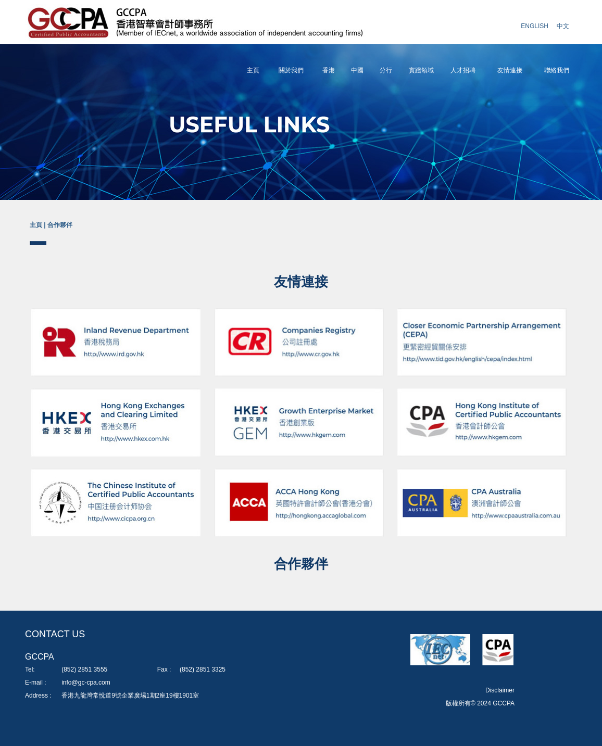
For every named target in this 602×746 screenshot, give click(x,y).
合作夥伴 (59, 225)
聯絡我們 (556, 70)
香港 (328, 70)
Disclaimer (500, 690)
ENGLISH (534, 26)
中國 (357, 70)
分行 (386, 70)
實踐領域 (421, 70)
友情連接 (509, 70)
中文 (563, 26)
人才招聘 (462, 70)
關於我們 (291, 70)
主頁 (253, 70)
